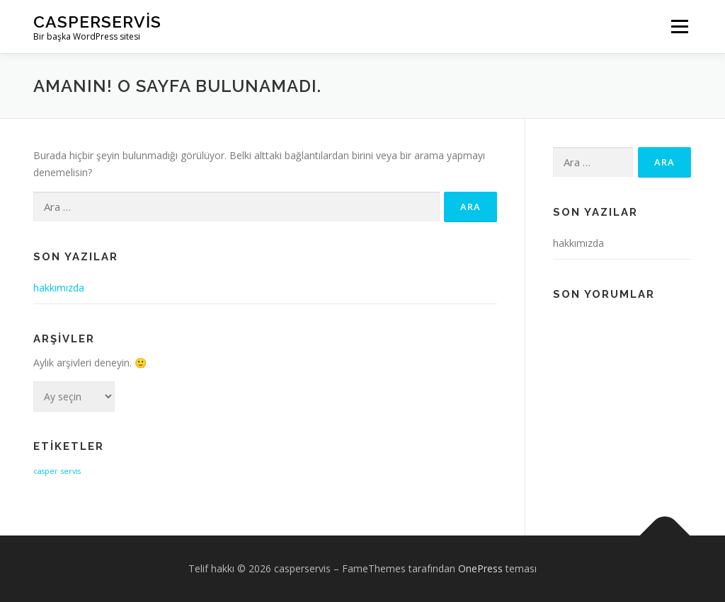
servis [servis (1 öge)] (71, 471)
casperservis (97, 21)
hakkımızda (58, 287)
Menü (679, 26)
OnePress (480, 568)
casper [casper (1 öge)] (45, 471)
